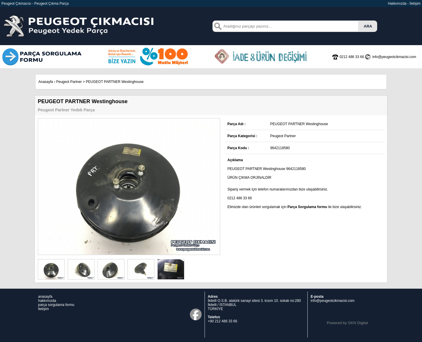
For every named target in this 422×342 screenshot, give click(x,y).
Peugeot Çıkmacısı (16, 3)
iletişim (43, 309)
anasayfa (45, 297)
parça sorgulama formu (56, 305)
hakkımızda (47, 301)
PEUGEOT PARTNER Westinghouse (115, 82)
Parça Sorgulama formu (307, 207)
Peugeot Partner (69, 82)
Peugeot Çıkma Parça (51, 3)
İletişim (415, 3)
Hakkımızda (397, 3)
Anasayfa (45, 82)
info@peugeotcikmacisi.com (333, 301)
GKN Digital (358, 323)
